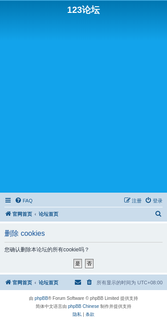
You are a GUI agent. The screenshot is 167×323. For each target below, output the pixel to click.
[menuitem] (24, 200)
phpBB (41, 298)
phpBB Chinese (83, 306)
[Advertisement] (83, 103)
